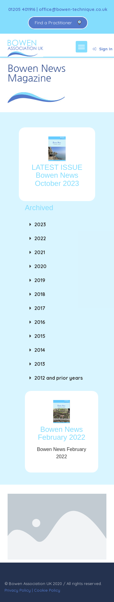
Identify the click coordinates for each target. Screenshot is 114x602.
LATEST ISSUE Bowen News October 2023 (57, 175)
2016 (39, 322)
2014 (39, 350)
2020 (40, 266)
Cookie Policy (47, 590)
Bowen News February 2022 (61, 433)
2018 (39, 294)
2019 (39, 280)
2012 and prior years (58, 378)
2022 (40, 238)
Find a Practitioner (53, 22)
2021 (39, 252)
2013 (39, 364)
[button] (61, 224)
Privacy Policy (18, 590)
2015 (39, 336)
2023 (40, 224)
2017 (39, 308)
